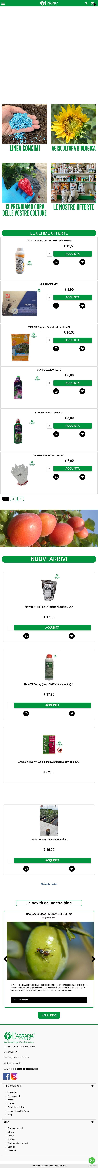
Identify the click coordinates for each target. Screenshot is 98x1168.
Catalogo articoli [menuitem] (15, 1128)
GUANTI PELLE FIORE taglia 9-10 (49, 455)
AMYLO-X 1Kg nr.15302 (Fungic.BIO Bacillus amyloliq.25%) (49, 762)
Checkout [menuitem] (12, 1150)
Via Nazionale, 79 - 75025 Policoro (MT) (20, 1047)
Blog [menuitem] (10, 1115)
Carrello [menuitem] (11, 1147)
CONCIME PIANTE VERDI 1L (49, 412)
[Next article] (93, 959)
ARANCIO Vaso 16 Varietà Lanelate (49, 839)
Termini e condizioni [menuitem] (17, 1107)
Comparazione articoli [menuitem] (18, 1143)
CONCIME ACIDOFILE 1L (49, 370)
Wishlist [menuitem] (11, 1139)
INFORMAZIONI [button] (13, 1085)
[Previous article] (5, 959)
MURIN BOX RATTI (49, 284)
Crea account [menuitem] (14, 1096)
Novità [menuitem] (11, 1136)
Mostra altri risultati (49, 884)
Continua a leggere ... (21, 1000)
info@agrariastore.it (12, 1063)
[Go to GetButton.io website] (92, 1165)
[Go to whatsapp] (92, 1160)
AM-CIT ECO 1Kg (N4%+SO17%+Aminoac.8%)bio (49, 684)
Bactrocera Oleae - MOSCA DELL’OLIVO (49, 913)
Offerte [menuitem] (11, 1132)
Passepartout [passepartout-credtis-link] (60, 1166)
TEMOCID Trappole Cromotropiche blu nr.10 (49, 327)
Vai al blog (49, 1015)
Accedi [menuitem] (11, 1100)
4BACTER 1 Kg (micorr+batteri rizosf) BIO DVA (49, 606)
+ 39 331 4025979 (11, 1052)
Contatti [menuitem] (11, 1103)
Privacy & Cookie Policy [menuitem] (18, 1111)
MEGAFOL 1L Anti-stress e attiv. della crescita (49, 240)
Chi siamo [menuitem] (12, 1092)
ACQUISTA (72, 254)
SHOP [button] (7, 1121)
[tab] (49, 1086)
